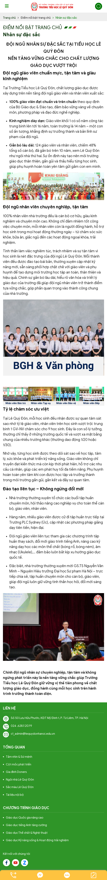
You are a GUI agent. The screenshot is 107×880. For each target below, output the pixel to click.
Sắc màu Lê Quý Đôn (20, 787)
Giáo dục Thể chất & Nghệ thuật (27, 833)
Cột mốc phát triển (18, 764)
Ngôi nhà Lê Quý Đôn (20, 779)
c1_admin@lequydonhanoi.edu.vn (33, 733)
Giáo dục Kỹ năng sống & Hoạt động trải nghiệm (37, 840)
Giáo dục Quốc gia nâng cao (24, 817)
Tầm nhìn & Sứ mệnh (19, 757)
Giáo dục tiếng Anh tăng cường (26, 825)
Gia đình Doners (16, 772)
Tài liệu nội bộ (15, 795)
